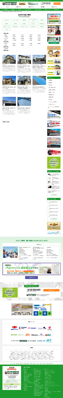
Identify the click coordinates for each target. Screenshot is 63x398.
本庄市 (6, 43)
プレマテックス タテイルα (49, 370)
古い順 (8, 121)
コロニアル (50, 359)
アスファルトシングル (40, 359)
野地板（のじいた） (50, 354)
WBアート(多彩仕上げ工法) (33, 20)
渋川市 (39, 36)
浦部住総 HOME (25, 369)
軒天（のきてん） (39, 357)
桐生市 (39, 35)
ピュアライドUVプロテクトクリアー (50, 382)
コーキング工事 (15, 20)
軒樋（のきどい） (16, 359)
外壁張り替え (15, 26)
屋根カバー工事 (6, 26)
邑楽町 (31, 40)
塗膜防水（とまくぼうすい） (15, 353)
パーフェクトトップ (48, 379)
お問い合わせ (46, 396)
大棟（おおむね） (34, 358)
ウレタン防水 (45, 352)
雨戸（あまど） (37, 355)
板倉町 (6, 40)
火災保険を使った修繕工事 (28, 386)
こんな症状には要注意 (37, 379)
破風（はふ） (46, 357)
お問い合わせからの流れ (38, 372)
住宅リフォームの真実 (37, 382)
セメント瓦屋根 (34, 353)
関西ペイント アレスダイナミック (50, 371)
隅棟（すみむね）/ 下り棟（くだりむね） (44, 358)
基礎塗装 (24, 20)
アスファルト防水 (38, 352)
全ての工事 (6, 20)
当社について (54, 6)
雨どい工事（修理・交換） (28, 375)
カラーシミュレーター (37, 375)
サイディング (35, 351)
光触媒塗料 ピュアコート (49, 381)
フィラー (21, 351)
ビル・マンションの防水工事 (28, 382)
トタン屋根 (51, 353)
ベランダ (33, 352)
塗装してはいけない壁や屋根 (38, 387)
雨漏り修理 (33, 26)
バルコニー (28, 352)
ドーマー (53, 358)
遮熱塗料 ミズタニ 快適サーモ (50, 372)
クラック (11, 351)
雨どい (26, 357)
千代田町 (14, 40)
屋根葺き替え (42, 23)
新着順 (4, 121)
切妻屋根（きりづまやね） (26, 358)
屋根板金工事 (56, 9)
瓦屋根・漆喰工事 (38, 9)
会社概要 (46, 390)
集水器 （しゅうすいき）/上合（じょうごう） (16, 357)
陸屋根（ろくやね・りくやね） (25, 353)
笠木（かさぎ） (12, 355)
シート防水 (50, 352)
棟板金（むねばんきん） (31, 357)
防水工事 (19, 9)
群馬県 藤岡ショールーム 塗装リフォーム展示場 (52, 391)
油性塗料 (52, 351)
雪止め (32, 354)
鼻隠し (12, 359)
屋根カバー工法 (47, 9)
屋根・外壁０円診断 (37, 371)
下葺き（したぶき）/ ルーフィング (40, 354)
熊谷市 (22, 43)
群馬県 (5, 33)
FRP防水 (34, 359)
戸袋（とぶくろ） (31, 355)
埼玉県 (5, 41)
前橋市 (31, 35)
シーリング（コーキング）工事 (21, 352)
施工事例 (42, 6)
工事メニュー (25, 370)
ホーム (7, 6)
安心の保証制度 (36, 380)
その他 (6, 29)
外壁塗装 (5, 9)
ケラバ (10, 358)
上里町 (31, 43)
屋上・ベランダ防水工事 (27, 374)
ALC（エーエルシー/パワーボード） (44, 351)
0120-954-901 (46, 3)
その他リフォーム (52, 104)
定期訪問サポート (37, 381)
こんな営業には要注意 (37, 386)
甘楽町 (31, 38)
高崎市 (6, 35)
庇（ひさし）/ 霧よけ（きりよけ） (21, 355)
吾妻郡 (5, 50)
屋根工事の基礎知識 (37, 395)
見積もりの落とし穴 (37, 390)
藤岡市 (39, 40)
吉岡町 (22, 38)
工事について (18, 6)
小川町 (31, 45)
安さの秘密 (25, 385)
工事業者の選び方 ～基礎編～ (39, 385)
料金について (31, 6)
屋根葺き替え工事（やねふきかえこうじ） (23, 354)
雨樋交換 (42, 26)
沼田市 (22, 36)
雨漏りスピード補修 (37, 374)
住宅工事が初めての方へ (38, 370)
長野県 (5, 46)
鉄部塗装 (24, 23)
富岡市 (14, 35)
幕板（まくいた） (44, 355)
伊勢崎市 (6, 36)
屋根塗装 (12, 9)
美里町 (39, 43)
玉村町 (39, 38)
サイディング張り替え (53, 101)
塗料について (46, 369)
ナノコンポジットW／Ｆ (48, 376)
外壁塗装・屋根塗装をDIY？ (38, 392)
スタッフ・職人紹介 (48, 392)
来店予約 (45, 395)
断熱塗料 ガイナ (47, 374)
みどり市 (6, 38)
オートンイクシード (37, 377)
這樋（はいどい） (51, 355)
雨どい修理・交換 (28, 9)
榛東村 (14, 38)
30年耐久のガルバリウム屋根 (38, 391)
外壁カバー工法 (24, 26)
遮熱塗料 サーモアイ (48, 377)
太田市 (14, 36)
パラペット (29, 359)
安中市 (22, 35)
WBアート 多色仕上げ (48, 375)
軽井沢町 (6, 48)
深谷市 (14, 43)
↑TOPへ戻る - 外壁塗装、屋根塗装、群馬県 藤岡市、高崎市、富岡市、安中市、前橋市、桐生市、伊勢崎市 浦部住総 (31, 363)
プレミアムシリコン (48, 380)
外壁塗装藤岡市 (54, 229)
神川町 (6, 45)
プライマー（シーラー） (28, 351)
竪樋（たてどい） (23, 359)
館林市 (31, 36)
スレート (46, 359)
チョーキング (17, 351)
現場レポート (26, 390)
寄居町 (14, 45)
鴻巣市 (22, 45)
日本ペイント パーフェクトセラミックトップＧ (52, 385)
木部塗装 (15, 23)
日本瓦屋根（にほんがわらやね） (43, 353)
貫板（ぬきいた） (52, 357)
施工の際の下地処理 (37, 376)
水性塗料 (13, 352)
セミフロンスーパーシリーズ (49, 386)
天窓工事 (50, 99)
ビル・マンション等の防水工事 (53, 107)
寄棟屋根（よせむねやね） (16, 358)
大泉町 (22, 40)
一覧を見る (54, 194)
